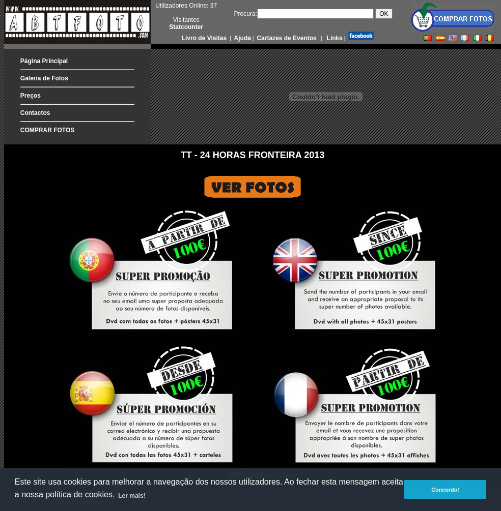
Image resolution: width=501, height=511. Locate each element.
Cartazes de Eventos (286, 38)
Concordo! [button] (445, 490)
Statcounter (186, 27)
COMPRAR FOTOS (47, 130)
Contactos (35, 112)
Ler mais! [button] (131, 495)
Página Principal (44, 61)
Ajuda (242, 38)
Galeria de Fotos (44, 78)
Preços (30, 95)
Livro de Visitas (205, 38)
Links (334, 38)
